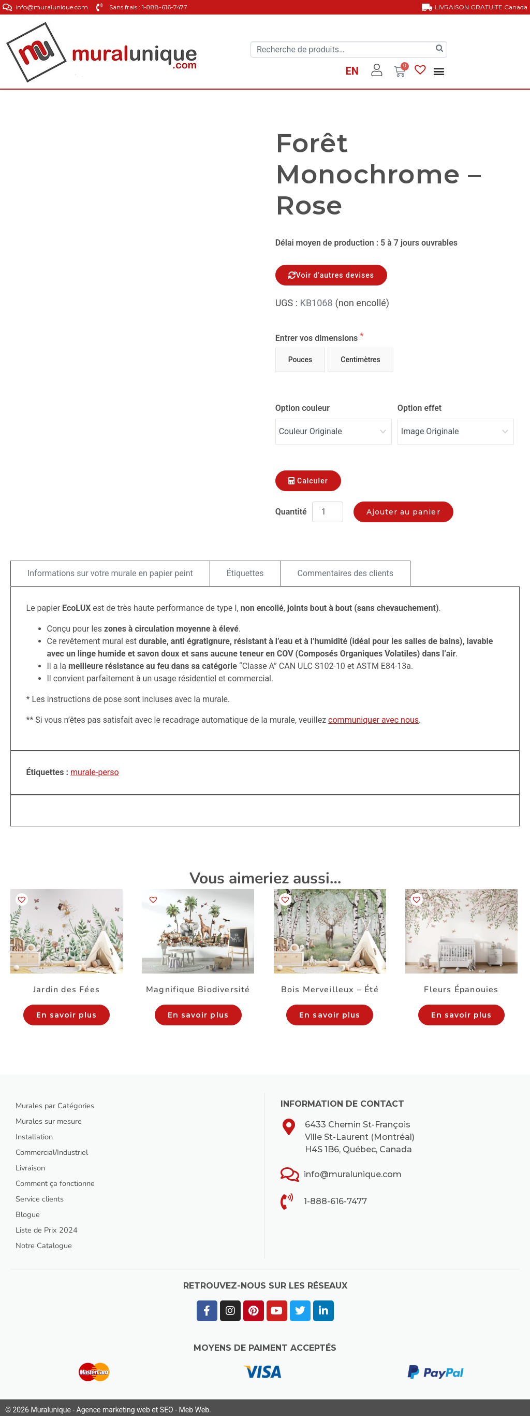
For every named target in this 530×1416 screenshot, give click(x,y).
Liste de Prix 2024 (50, 1225)
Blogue (29, 1209)
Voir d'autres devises (331, 275)
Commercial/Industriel (57, 1147)
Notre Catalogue (47, 1241)
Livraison (32, 1163)
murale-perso (94, 768)
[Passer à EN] (351, 72)
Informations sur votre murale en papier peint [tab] (110, 568)
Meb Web (194, 1405)
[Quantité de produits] (327, 506)
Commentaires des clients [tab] (345, 568)
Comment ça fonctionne (60, 1178)
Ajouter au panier (403, 506)
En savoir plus (66, 1009)
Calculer (308, 475)
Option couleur (302, 408)
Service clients (43, 1194)
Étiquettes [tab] (245, 568)
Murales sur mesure (53, 1116)
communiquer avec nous (373, 715)
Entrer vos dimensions (317, 338)
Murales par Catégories (59, 1101)
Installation (36, 1132)
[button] (439, 70)
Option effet (419, 408)
